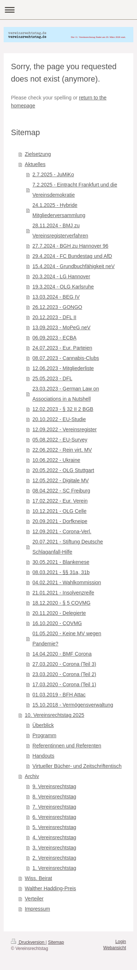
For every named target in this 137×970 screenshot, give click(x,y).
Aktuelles (35, 164)
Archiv (32, 776)
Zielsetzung (38, 154)
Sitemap (56, 942)
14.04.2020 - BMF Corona (62, 654)
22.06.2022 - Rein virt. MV (62, 450)
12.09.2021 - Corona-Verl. (62, 531)
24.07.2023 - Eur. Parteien (62, 348)
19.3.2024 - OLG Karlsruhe (63, 287)
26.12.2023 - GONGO (57, 307)
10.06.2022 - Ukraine (56, 460)
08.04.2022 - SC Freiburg (61, 491)
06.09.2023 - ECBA (55, 338)
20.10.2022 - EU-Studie (59, 419)
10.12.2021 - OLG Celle (60, 511)
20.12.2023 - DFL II (54, 317)
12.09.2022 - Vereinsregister (65, 429)
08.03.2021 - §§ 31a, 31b (61, 572)
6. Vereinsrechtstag (54, 817)
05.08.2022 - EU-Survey (60, 440)
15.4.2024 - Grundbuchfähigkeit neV (74, 266)
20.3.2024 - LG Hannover (61, 276)
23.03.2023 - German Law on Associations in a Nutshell (66, 394)
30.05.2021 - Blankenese (61, 562)
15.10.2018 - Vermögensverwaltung (73, 705)
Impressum (37, 909)
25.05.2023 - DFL (52, 378)
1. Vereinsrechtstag (54, 868)
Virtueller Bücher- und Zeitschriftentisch (77, 766)
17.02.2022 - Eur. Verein (60, 501)
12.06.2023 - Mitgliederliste (63, 368)
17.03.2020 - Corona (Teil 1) (64, 684)
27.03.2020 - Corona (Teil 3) (64, 664)
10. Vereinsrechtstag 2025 (54, 715)
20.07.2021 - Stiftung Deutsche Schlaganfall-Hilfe (68, 547)
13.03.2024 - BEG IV (56, 297)
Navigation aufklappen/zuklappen (68, 9)
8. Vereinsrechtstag (54, 797)
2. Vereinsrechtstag (54, 858)
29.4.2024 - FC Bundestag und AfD (72, 256)
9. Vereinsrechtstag (54, 786)
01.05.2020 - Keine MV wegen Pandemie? (67, 639)
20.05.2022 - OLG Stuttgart (63, 470)
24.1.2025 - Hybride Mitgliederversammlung (59, 210)
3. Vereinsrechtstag (54, 848)
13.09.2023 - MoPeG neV (62, 327)
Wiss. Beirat (38, 878)
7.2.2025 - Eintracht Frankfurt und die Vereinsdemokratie (75, 190)
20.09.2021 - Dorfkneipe (60, 521)
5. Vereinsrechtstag (54, 827)
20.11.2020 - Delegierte (59, 613)
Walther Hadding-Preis (50, 888)
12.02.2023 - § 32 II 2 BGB (63, 409)
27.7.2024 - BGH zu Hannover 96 (71, 246)
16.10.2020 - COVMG (57, 623)
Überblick (43, 725)
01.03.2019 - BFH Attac (59, 695)
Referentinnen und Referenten (67, 746)
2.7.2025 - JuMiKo (53, 174)
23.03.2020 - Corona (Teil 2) (64, 674)
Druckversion (28, 942)
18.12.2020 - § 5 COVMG (62, 603)
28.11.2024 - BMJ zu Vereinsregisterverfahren (60, 231)
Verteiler (34, 899)
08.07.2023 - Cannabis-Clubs (66, 358)
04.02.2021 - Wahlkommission (67, 582)
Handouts (43, 756)
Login (120, 941)
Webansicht (114, 947)
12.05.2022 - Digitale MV (61, 480)
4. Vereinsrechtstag (54, 837)
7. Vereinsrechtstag (54, 807)
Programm (44, 735)
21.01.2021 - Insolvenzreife (63, 593)
